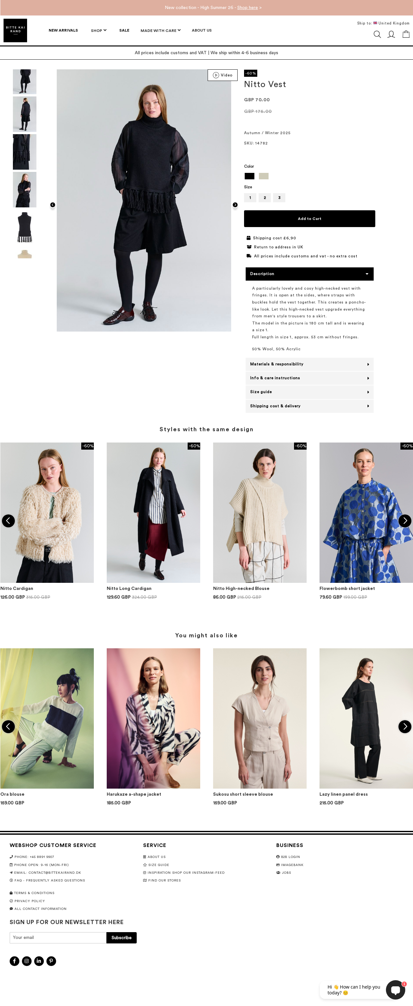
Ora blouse (12, 794)
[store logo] (15, 30)
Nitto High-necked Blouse (241, 588)
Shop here (247, 7)
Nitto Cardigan (16, 588)
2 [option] (265, 198)
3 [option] (279, 198)
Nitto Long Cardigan (129, 588)
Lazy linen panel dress (344, 794)
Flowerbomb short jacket (347, 588)
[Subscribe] (121, 937)
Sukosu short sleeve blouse (243, 794)
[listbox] (309, 177)
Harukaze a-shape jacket (134, 794)
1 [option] (250, 198)
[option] (249, 176)
